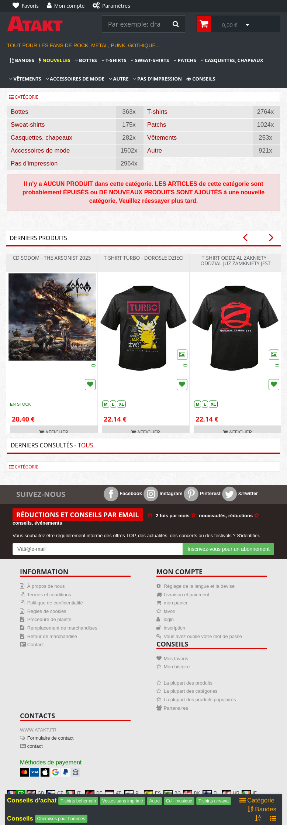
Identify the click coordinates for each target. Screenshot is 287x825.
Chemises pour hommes (61, 818)
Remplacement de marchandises (62, 628)
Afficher (53, 432)
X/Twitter (240, 493)
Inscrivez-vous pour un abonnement (228, 549)
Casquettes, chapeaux (232, 60)
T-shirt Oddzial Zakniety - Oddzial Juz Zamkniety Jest (236, 260)
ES (152, 793)
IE (249, 793)
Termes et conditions (49, 594)
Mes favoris (176, 658)
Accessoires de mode (75, 78)
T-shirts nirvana (213, 801)
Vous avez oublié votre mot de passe (203, 636)
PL (132, 793)
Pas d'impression (157, 78)
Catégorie (23, 97)
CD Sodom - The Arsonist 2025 (52, 257)
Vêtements (25, 78)
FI (210, 793)
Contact (35, 644)
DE (94, 793)
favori (170, 611)
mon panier (176, 603)
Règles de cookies (46, 611)
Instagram (163, 493)
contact (35, 746)
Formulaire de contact (50, 738)
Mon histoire (177, 666)
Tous (85, 445)
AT (113, 793)
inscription (175, 628)
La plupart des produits (188, 683)
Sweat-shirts (150, 60)
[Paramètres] (113, 6)
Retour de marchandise (52, 636)
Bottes (86, 60)
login (169, 619)
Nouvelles (54, 60)
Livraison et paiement (187, 594)
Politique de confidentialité (55, 603)
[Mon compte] (67, 6)
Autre (119, 78)
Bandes (21, 60)
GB (35, 793)
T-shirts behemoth (78, 801)
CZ (54, 793)
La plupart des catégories (191, 691)
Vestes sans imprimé (122, 801)
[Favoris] (27, 6)
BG (172, 793)
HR (230, 793)
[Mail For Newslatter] (98, 549)
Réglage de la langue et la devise (199, 586)
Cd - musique (179, 801)
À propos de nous (46, 586)
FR (15, 793)
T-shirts (114, 60)
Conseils (200, 78)
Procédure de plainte (49, 619)
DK (191, 793)
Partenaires (176, 708)
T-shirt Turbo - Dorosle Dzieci (143, 257)
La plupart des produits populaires (200, 699)
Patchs (184, 60)
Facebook (123, 493)
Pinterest (202, 493)
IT (73, 793)
